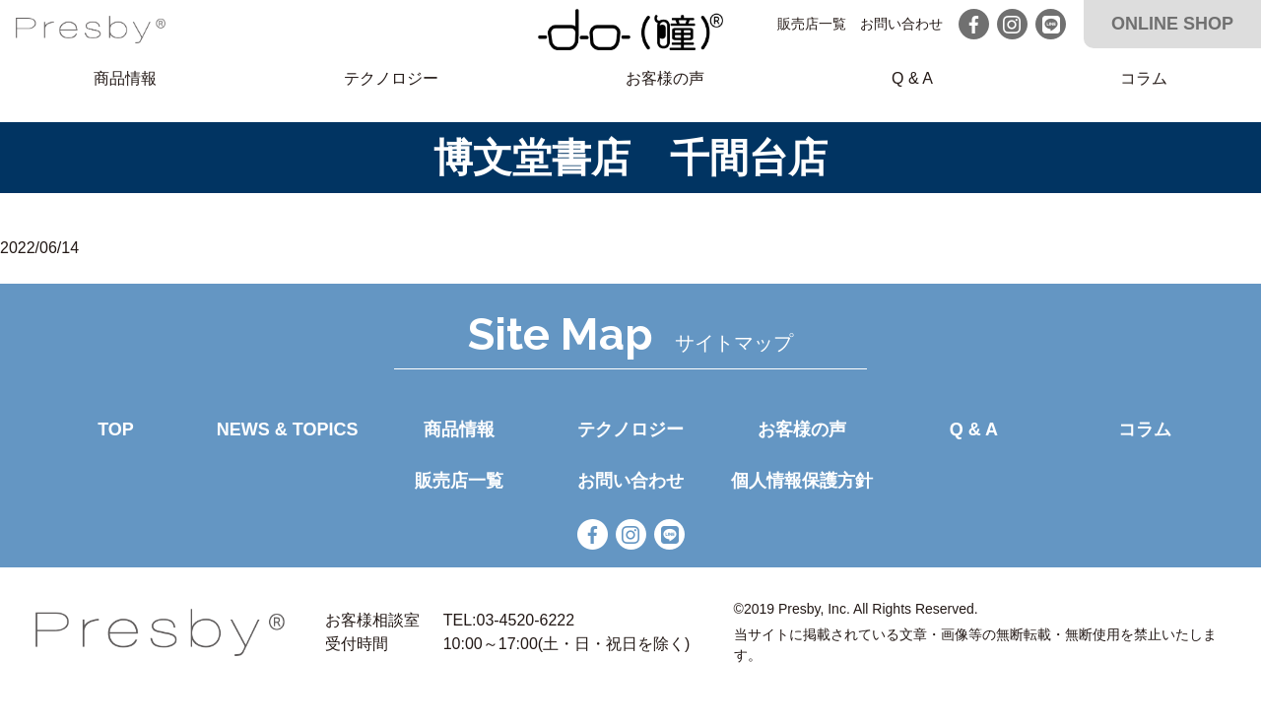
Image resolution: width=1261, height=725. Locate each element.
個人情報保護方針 (802, 481)
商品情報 (125, 78)
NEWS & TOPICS (288, 429)
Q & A (912, 78)
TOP (116, 429)
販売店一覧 (811, 24)
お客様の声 (665, 78)
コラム (1143, 78)
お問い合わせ (901, 24)
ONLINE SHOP (1172, 23)
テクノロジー (391, 78)
